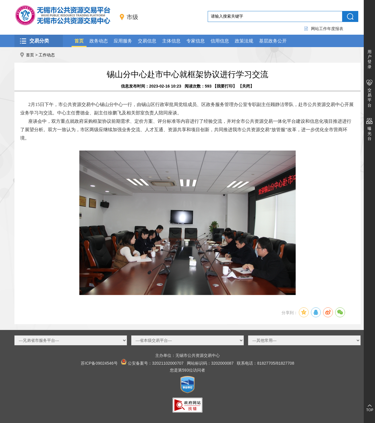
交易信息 (147, 40)
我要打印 (225, 86)
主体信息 (171, 40)
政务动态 (98, 40)
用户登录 (369, 59)
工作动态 (47, 55)
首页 (79, 40)
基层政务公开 (273, 40)
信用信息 (220, 40)
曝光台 (369, 133)
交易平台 (369, 97)
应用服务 (123, 40)
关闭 (246, 86)
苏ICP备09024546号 (99, 363)
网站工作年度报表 (327, 28)
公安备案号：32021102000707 (155, 363)
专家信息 (195, 40)
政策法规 (244, 40)
